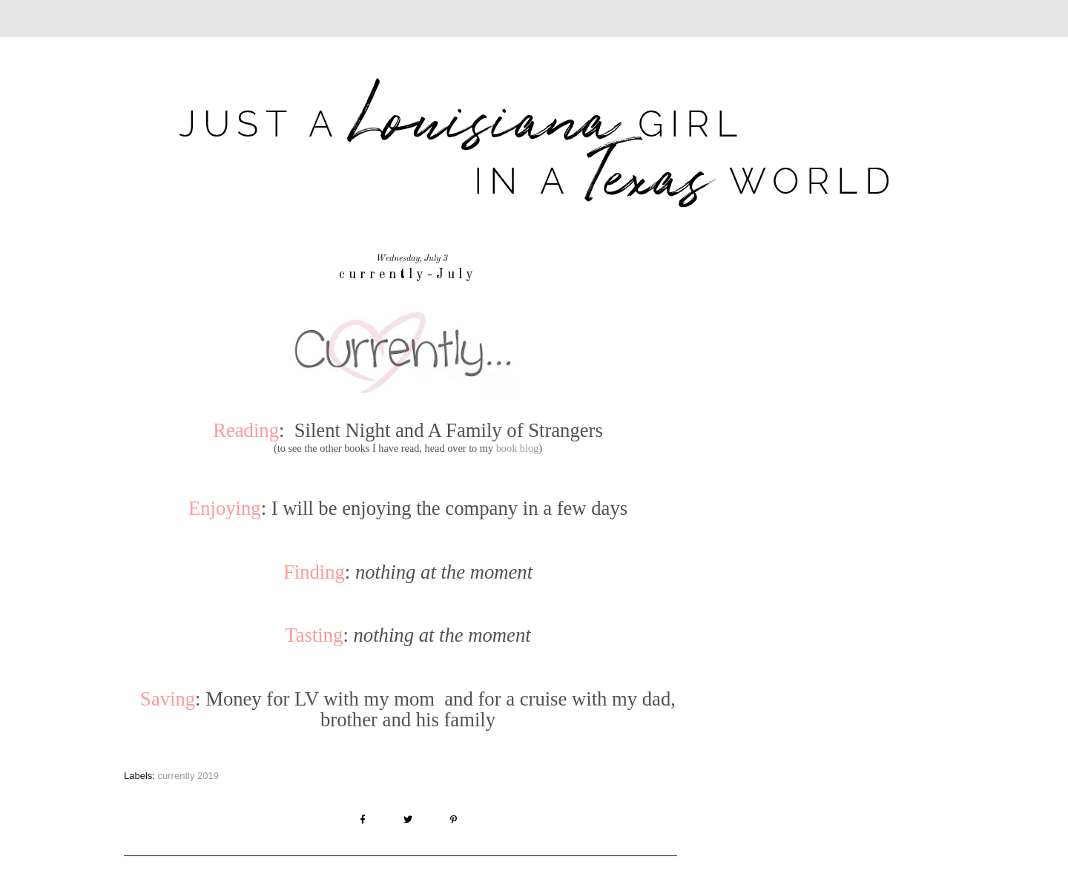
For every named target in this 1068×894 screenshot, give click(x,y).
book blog (517, 448)
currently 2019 (188, 775)
